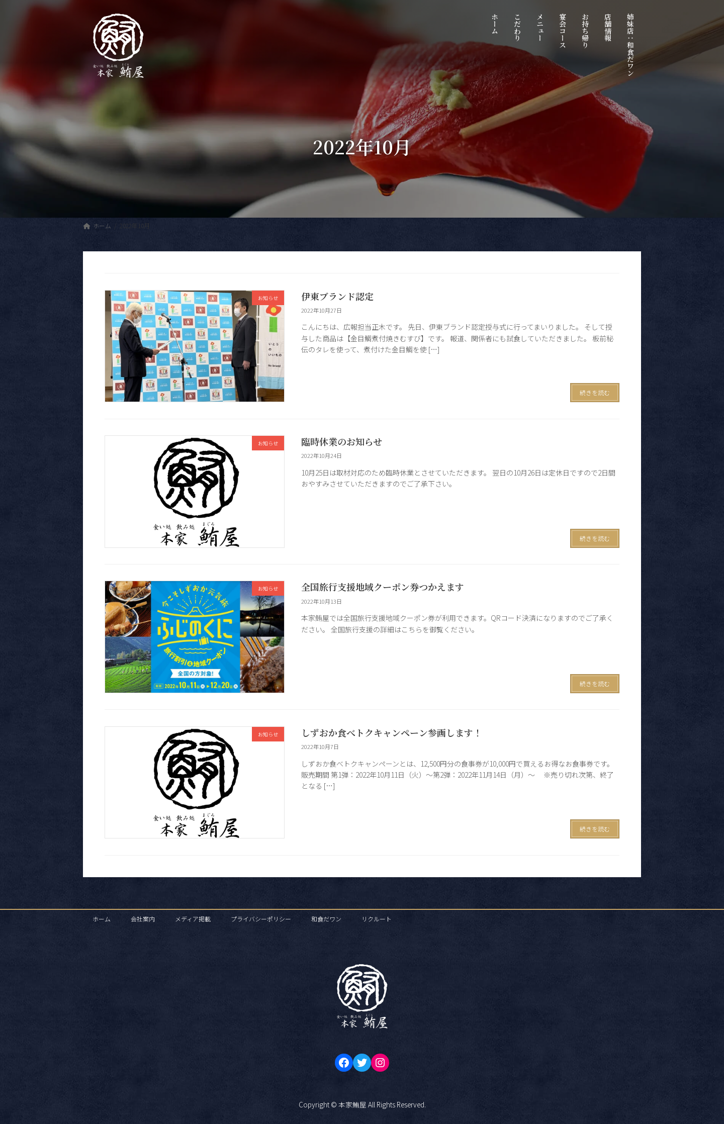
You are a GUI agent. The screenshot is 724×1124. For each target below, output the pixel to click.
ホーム (102, 918)
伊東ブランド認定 (337, 296)
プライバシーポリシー (261, 918)
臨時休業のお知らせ (341, 441)
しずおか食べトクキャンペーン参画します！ (391, 732)
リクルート (376, 918)
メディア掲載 (193, 918)
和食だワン (326, 918)
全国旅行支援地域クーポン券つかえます (382, 586)
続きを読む (595, 392)
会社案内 (143, 918)
